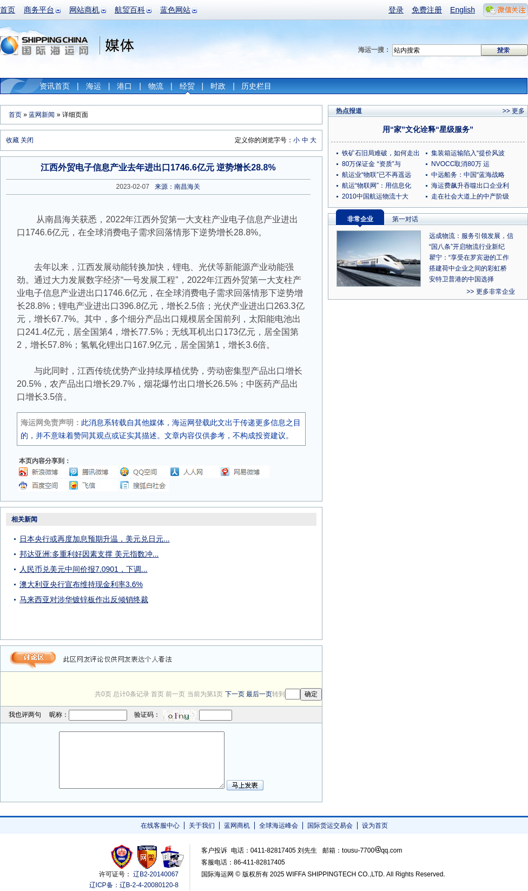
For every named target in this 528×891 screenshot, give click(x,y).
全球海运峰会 (278, 825)
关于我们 (202, 825)
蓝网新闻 (42, 114)
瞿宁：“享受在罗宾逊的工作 (469, 257)
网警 (147, 856)
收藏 (12, 140)
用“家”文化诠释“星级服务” (427, 129)
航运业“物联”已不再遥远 (376, 175)
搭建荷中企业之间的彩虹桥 (468, 268)
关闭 (27, 140)
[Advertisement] (254, 580)
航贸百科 (130, 9)
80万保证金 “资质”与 (371, 164)
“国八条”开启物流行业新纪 (467, 246)
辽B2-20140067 (156, 874)
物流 (155, 86)
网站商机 (84, 9)
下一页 (235, 694)
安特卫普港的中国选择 (461, 279)
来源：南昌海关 (177, 186)
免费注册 (427, 9)
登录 (396, 9)
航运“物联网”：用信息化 (376, 185)
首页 (7, 9)
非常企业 (360, 219)
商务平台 (39, 9)
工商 (123, 856)
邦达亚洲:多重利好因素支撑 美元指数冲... (89, 554)
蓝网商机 (237, 825)
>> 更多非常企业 (490, 291)
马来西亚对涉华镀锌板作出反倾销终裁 (83, 599)
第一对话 (405, 219)
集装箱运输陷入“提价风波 (468, 153)
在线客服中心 (160, 825)
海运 (93, 86)
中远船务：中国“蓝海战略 (468, 175)
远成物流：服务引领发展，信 (471, 236)
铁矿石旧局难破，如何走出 (381, 153)
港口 (124, 86)
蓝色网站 (175, 9)
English (462, 9)
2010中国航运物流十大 (375, 196)
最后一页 (259, 694)
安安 (172, 856)
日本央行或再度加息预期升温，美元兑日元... (94, 538)
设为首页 (375, 825)
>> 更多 (514, 111)
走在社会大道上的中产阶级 (470, 196)
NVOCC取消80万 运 (460, 164)
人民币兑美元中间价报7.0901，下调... (83, 569)
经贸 (187, 86)
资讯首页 (54, 86)
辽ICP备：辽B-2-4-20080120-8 (134, 885)
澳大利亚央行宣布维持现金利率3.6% (81, 584)
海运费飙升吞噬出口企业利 (470, 185)
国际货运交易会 (330, 825)
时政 (218, 86)
